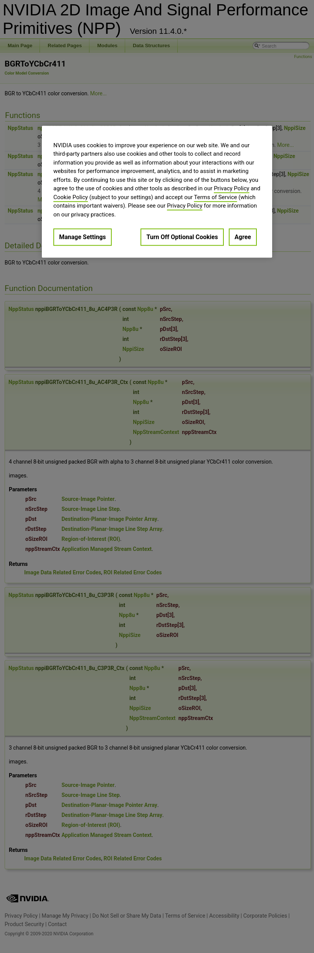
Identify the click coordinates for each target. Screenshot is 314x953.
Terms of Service (215, 197)
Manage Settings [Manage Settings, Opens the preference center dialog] (82, 237)
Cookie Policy (70, 197)
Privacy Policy (231, 188)
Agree (243, 237)
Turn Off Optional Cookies (182, 237)
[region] (157, 192)
